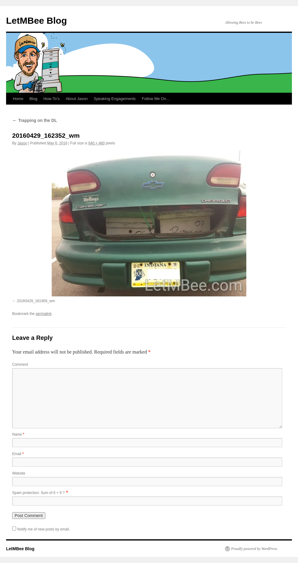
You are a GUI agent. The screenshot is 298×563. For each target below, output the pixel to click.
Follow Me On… (156, 98)
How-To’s (51, 98)
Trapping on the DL (34, 120)
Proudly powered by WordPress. (254, 549)
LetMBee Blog (36, 21)
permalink (43, 314)
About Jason (77, 98)
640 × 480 (96, 143)
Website (18, 473)
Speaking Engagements (115, 98)
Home (18, 98)
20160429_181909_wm (36, 301)
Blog (33, 98)
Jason (22, 143)
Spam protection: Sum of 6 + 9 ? (38, 493)
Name (18, 434)
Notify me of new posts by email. (43, 529)
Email (18, 454)
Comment (20, 364)
